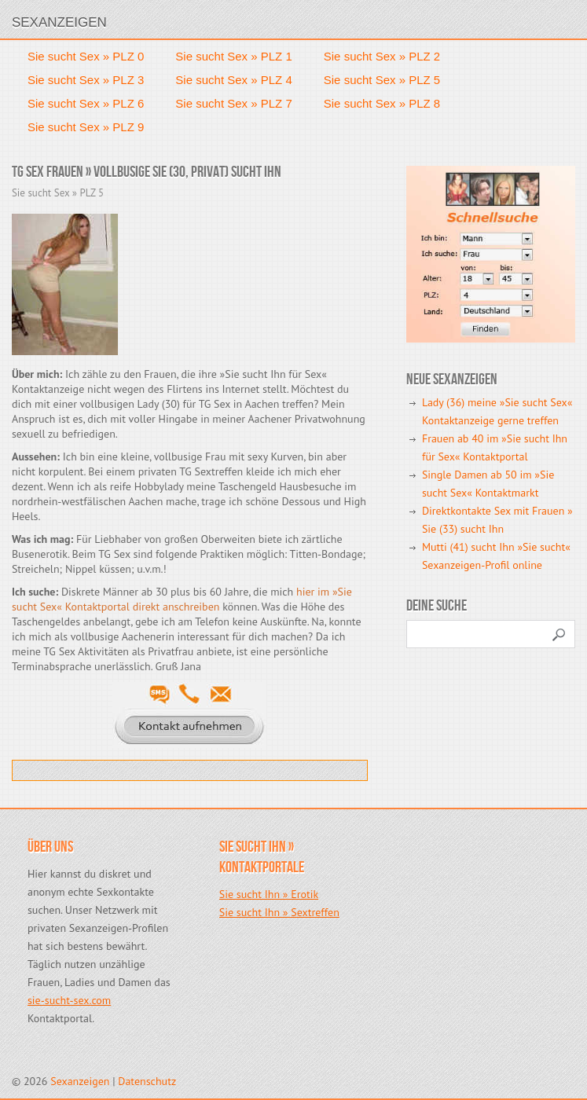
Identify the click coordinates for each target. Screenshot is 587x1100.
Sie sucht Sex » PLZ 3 (86, 79)
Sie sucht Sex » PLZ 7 (233, 103)
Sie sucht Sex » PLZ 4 (233, 79)
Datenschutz (147, 1081)
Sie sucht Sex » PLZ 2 (382, 56)
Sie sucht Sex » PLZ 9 (86, 127)
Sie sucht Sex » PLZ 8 (382, 103)
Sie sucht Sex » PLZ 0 (86, 56)
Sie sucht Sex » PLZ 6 (86, 103)
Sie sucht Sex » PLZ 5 (382, 79)
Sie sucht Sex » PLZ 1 (233, 56)
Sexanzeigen (59, 22)
